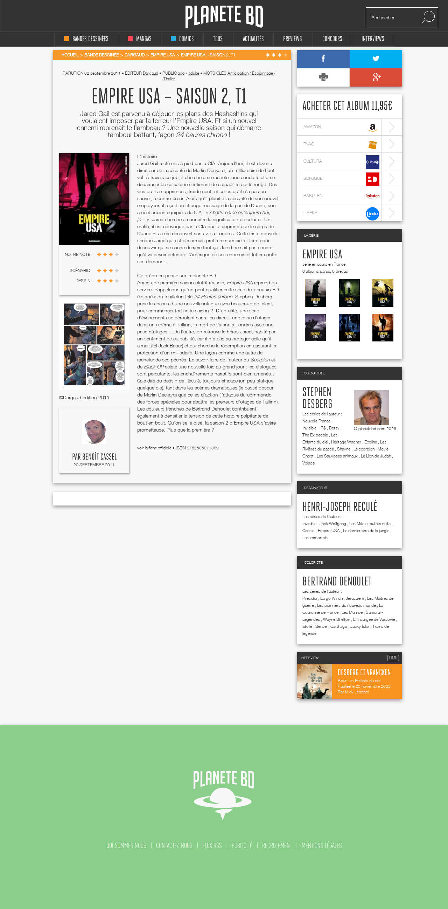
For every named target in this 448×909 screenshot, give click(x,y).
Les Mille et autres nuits (370, 523)
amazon (341, 128)
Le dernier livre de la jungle (366, 530)
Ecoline (370, 442)
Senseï (321, 626)
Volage (308, 463)
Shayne (343, 449)
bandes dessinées (86, 39)
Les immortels (315, 537)
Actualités (253, 39)
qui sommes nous (126, 845)
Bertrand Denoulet (337, 582)
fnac (341, 145)
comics (182, 39)
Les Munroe (352, 612)
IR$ (323, 427)
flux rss (212, 845)
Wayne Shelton (336, 619)
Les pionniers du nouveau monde (346, 605)
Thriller (169, 78)
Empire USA (322, 254)
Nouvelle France (316, 420)
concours (332, 39)
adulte (193, 73)
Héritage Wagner (346, 442)
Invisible (309, 427)
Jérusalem (355, 598)
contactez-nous (174, 845)
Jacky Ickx (359, 626)
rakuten (341, 196)
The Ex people (315, 434)
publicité (242, 845)
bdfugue (341, 179)
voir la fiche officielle (155, 447)
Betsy (334, 427)
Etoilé (307, 626)
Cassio (308, 530)
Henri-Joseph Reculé (339, 507)
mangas (140, 39)
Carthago (338, 626)
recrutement (277, 845)
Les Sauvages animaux (337, 456)
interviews (373, 39)
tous (218, 39)
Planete (224, 17)
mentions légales (322, 845)
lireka (341, 214)
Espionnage (262, 73)
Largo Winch (331, 598)
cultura (341, 162)
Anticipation (237, 73)
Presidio (309, 598)
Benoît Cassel (99, 457)
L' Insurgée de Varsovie (374, 619)
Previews (292, 39)
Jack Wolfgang (333, 523)
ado (181, 73)
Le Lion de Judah (376, 456)
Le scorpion (364, 449)
